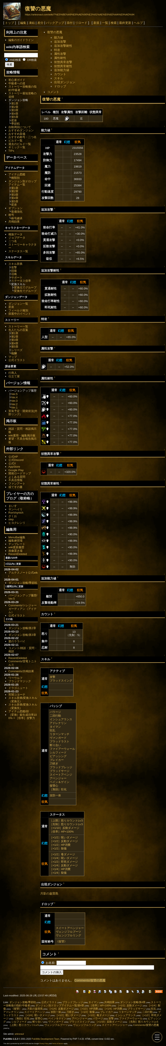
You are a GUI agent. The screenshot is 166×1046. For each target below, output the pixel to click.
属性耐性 (60, 58)
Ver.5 (14, 394)
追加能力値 (61, 70)
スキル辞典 (15, 263)
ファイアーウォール (62, 748)
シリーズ (16, 350)
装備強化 (16, 211)
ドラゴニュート (18, 688)
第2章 (14, 107)
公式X (12, 463)
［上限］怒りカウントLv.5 (66, 820)
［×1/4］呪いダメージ (64, 858)
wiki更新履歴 (16, 547)
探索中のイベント (19, 313)
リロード (81, 22)
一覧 (105, 22)
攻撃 (52, 676)
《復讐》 (61, 941)
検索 (114, 22)
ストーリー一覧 (18, 326)
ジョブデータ (16, 237)
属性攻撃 (60, 53)
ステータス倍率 (21, 280)
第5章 (14, 117)
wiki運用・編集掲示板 (22, 435)
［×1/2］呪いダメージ (64, 837)
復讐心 (54, 785)
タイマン (55, 726)
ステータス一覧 (18, 251)
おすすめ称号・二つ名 (22, 137)
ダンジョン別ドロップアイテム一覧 (22, 183)
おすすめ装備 (16, 133)
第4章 (14, 113)
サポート (16, 277)
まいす (12, 506)
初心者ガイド (16, 79)
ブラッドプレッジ (61, 767)
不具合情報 (15, 480)
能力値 (58, 37)
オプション (15, 208)
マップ (12, 356)
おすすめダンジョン (21, 130)
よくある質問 (16, 476)
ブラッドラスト (59, 741)
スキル (58, 78)
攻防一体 (55, 795)
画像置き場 (15, 550)
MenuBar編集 (17, 537)
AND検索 (13, 60)
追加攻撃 (60, 41)
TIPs (11, 150)
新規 (96, 22)
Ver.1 (14, 407)
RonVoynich (15, 512)
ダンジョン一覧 (18, 303)
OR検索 (30, 60)
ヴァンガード (58, 737)
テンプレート (16, 544)
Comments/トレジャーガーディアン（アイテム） (22, 609)
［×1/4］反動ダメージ (64, 865)
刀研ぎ (54, 763)
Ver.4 (14, 397)
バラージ (55, 712)
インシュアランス (61, 719)
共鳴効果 (14, 221)
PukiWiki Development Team (45, 1039)
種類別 (15, 177)
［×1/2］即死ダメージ (64, 861)
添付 (70, 22)
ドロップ (60, 86)
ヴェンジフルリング (68, 935)
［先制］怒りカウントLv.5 (66, 824)
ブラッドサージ (59, 771)
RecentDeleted (17, 554)
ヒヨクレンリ (16, 522)
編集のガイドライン (21, 40)
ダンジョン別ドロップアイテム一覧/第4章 (59, 1005)
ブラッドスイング (61, 680)
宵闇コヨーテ (16, 694)
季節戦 (15, 123)
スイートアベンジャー (70, 928)
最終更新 (125, 22)
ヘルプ (138, 22)
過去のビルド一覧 (19, 144)
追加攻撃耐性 (63, 45)
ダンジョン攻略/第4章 (133, 1002)
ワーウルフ (15, 678)
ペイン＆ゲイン (59, 782)
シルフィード (58, 752)
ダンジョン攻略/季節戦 (22, 582)
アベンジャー (58, 778)
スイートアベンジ (61, 774)
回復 (14, 270)
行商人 (12, 372)
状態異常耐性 (63, 66)
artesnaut (19, 1034)
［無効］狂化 (58, 789)
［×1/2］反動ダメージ (64, 841)
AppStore (14, 466)
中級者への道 (16, 83)
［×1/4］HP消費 (60, 869)
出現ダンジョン (64, 82)
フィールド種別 (18, 310)
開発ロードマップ (19, 473)
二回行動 (55, 715)
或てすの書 (15, 487)
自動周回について (19, 127)
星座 (14, 120)
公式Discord (16, 460)
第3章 (14, 110)
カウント (60, 74)
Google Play (16, 470)
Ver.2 (14, 404)
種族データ (15, 234)
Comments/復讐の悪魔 (89, 980)
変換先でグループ (25, 291)
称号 (11, 214)
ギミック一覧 (16, 147)
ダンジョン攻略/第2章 (22, 628)
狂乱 (52, 730)
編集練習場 (15, 540)
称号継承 (16, 218)
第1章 (14, 103)
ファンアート (16, 483)
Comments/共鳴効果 (21, 671)
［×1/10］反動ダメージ (64, 828)
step (11, 519)
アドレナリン (58, 723)
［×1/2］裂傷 (58, 848)
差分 (40, 22)
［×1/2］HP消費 (60, 844)
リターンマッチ (59, 734)
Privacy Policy (44, 1043)
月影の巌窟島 (49, 893)
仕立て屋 (14, 376)
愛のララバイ (16, 641)
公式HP (13, 456)
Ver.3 (14, 400)
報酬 (14, 353)
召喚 (14, 274)
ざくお (12, 516)
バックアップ (55, 22)
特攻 (57, 50)
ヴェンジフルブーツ (68, 931)
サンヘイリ (15, 509)
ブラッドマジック (19, 681)
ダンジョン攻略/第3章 (22, 634)
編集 (23, 22)
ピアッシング (58, 756)
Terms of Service (57, 1043)
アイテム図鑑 (16, 174)
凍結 (32, 22)
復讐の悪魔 (38, 8)
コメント (53, 92)
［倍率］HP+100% (62, 831)
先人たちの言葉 (18, 330)
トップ (9, 22)
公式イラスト (16, 360)
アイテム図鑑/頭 (18, 711)
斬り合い (55, 745)
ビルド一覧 (15, 140)
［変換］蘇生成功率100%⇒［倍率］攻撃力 (22, 716)
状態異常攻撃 (63, 62)
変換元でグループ (25, 287)
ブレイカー (57, 759)
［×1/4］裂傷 (58, 872)
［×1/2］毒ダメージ (62, 854)
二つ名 (12, 241)
